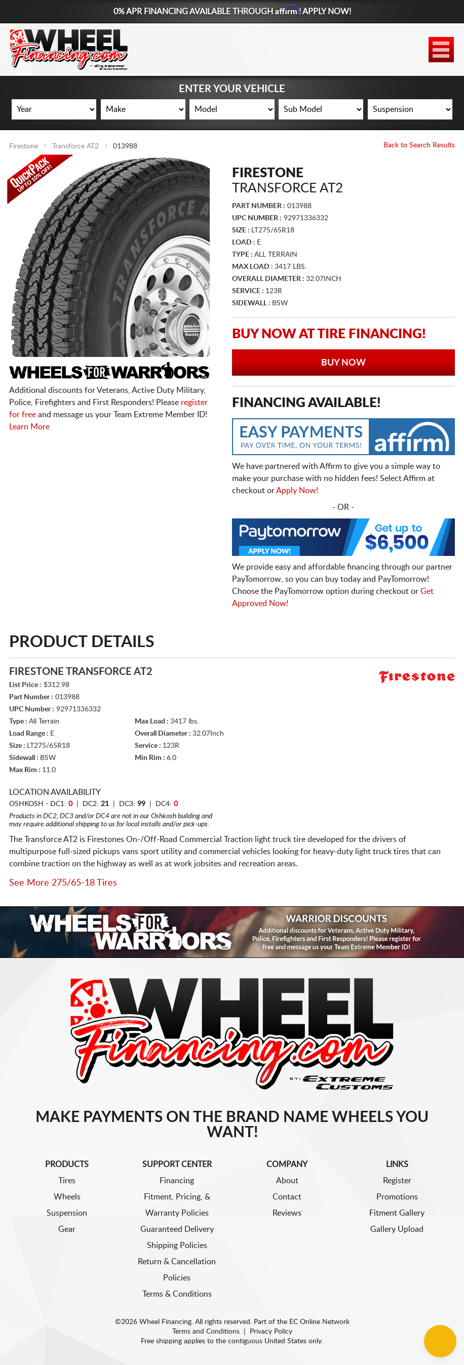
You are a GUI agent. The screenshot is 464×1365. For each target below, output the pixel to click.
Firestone (23, 146)
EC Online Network (319, 1322)
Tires (66, 1181)
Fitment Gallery (396, 1213)
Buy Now (343, 363)
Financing (177, 1181)
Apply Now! (297, 491)
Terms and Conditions (206, 1331)
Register (397, 1181)
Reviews (287, 1213)
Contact (287, 1197)
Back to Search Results (419, 145)
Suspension (67, 1213)
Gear (66, 1229)
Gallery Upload (396, 1229)
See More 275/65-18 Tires (63, 883)
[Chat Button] (440, 1341)
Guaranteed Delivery (177, 1229)
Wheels (67, 1197)
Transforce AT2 (75, 146)
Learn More (29, 427)
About (287, 1181)
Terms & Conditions (177, 1294)
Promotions (397, 1197)
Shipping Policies (177, 1245)
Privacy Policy (271, 1331)
